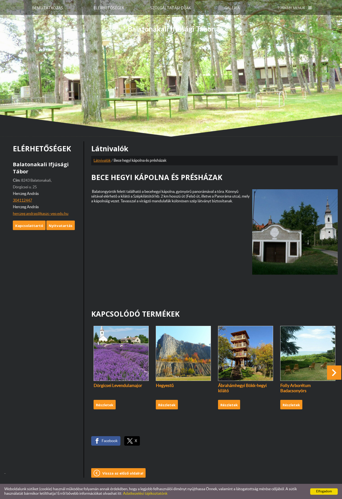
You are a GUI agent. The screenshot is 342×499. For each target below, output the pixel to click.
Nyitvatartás (60, 225)
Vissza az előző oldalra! (122, 473)
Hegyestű (165, 386)
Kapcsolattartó (29, 225)
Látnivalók (102, 160)
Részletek (104, 404)
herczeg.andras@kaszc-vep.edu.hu (40, 214)
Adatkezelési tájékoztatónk (145, 493)
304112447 (22, 200)
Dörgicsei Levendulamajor (118, 386)
